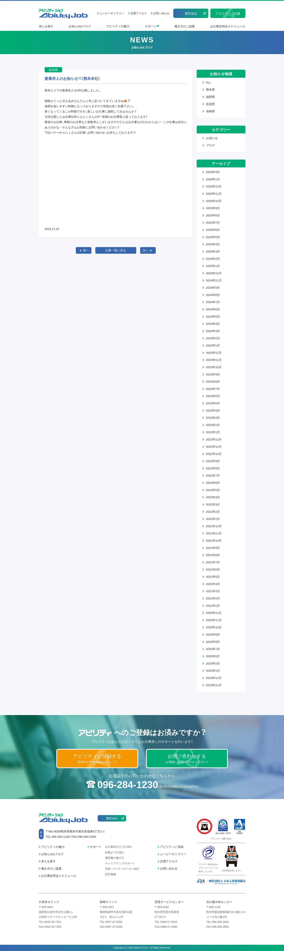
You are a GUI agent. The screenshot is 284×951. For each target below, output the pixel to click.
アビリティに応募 (227, 13)
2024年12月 (214, 273)
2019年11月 (214, 685)
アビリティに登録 (171, 847)
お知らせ (212, 138)
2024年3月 (213, 331)
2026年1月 (213, 179)
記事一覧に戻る (115, 250)
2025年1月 (213, 266)
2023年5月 (213, 403)
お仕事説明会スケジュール (227, 26)
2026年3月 (213, 172)
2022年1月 (213, 519)
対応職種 (110, 874)
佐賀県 (210, 104)
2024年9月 (213, 287)
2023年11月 (214, 360)
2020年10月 (214, 627)
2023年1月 (213, 432)
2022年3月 (213, 504)
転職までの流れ (114, 852)
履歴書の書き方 (114, 858)
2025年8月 (213, 215)
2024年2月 (213, 338)
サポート (151, 26)
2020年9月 (213, 634)
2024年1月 (213, 345)
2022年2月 (213, 511)
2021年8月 (213, 555)
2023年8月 (213, 381)
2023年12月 (214, 352)
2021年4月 (213, 584)
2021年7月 (213, 562)
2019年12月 (214, 678)
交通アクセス (138, 13)
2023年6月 (213, 396)
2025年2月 (213, 258)
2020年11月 (214, 620)
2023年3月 (213, 417)
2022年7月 (213, 475)
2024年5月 (213, 316)
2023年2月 (213, 425)
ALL (208, 82)
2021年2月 (213, 598)
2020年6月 (213, 656)
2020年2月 (213, 663)
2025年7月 (213, 222)
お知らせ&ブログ (80, 26)
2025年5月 (213, 237)
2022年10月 (214, 454)
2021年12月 (214, 526)
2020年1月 (213, 670)
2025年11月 (214, 193)
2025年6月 (213, 230)
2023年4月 (213, 410)
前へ (86, 250)
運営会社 (191, 13)
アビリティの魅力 (118, 26)
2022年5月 (213, 490)
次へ (146, 250)
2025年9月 (213, 208)
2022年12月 (214, 439)
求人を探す (46, 26)
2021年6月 (213, 569)
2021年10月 (214, 540)
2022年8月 (213, 468)
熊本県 (210, 89)
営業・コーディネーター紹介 (122, 869)
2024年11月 (214, 280)
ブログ (210, 145)
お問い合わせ (161, 13)
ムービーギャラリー (112, 13)
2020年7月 (213, 649)
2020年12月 (214, 613)
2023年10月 (214, 367)
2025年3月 (213, 251)
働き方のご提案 (184, 26)
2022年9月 (213, 461)
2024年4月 (213, 323)
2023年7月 (213, 389)
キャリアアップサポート (120, 863)
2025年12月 (214, 186)
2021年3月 (213, 591)
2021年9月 (213, 548)
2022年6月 (213, 482)
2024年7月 (213, 302)
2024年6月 (213, 309)
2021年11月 (214, 533)
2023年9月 (213, 374)
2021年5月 (213, 576)
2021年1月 (213, 605)
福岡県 (210, 97)
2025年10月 (214, 201)
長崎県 (210, 111)
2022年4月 (213, 497)
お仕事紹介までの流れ (118, 846)
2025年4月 (213, 244)
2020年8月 (213, 641)
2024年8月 (213, 295)
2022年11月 (214, 446)
